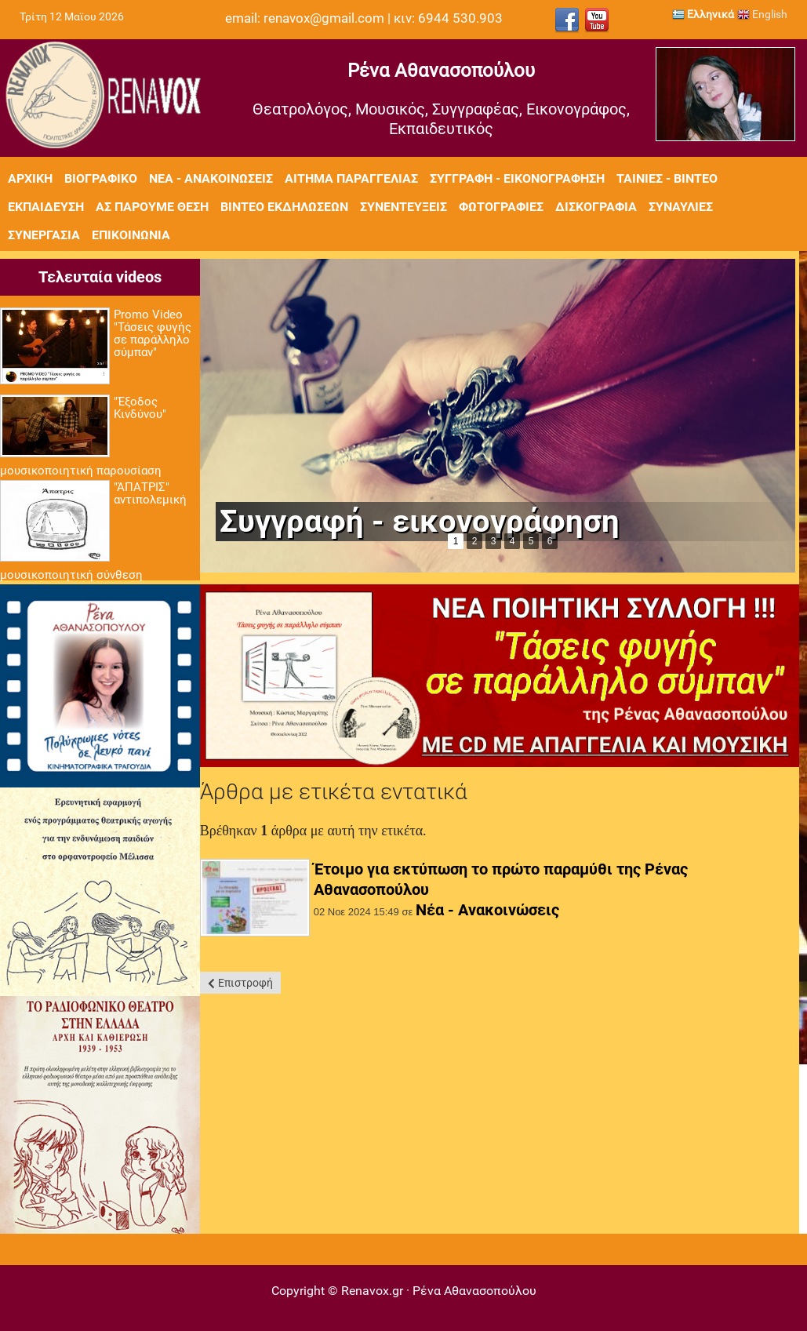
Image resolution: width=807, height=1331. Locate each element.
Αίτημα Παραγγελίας (351, 178)
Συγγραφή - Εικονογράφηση (517, 178)
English (762, 14)
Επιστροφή (245, 982)
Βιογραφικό (100, 178)
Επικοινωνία (131, 234)
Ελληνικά (703, 14)
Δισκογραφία (596, 206)
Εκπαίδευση (46, 206)
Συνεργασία (44, 234)
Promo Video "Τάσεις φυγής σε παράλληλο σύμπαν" (152, 333)
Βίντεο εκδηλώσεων (284, 206)
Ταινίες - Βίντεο (667, 178)
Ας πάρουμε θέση (152, 206)
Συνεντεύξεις (403, 206)
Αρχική (30, 178)
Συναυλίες (681, 206)
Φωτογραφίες (501, 206)
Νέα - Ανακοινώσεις (211, 178)
